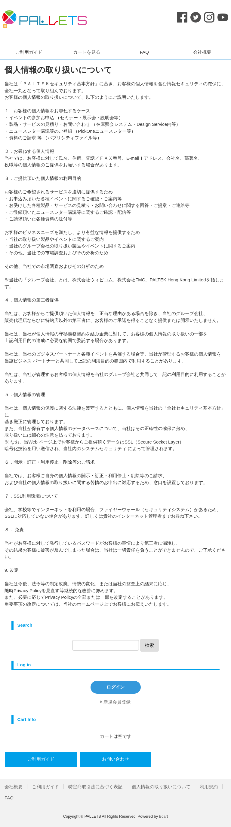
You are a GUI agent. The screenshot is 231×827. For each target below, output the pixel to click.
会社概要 (202, 52)
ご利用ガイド (28, 52)
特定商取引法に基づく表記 (95, 786)
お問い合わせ (115, 759)
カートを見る (86, 52)
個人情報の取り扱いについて (161, 786)
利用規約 (209, 786)
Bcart (163, 816)
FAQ (144, 52)
